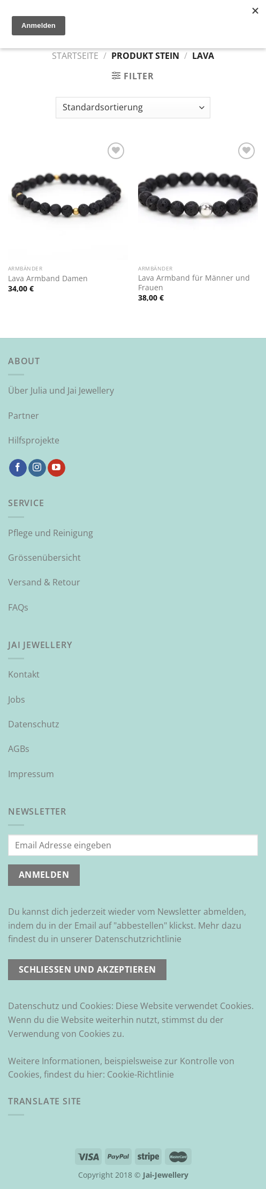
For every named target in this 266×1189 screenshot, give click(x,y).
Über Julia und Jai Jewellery (61, 390)
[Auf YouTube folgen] (56, 468)
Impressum (31, 774)
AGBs (18, 749)
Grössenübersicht (44, 557)
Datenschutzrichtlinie (138, 939)
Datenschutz (33, 724)
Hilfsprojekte (33, 440)
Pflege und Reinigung (50, 533)
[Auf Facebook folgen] (18, 468)
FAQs (18, 607)
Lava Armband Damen (48, 278)
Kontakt (24, 674)
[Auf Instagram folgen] (37, 468)
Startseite (75, 56)
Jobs (16, 699)
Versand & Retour (44, 582)
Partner (23, 416)
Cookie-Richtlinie (140, 1074)
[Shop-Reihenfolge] (133, 107)
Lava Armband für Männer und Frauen (194, 282)
